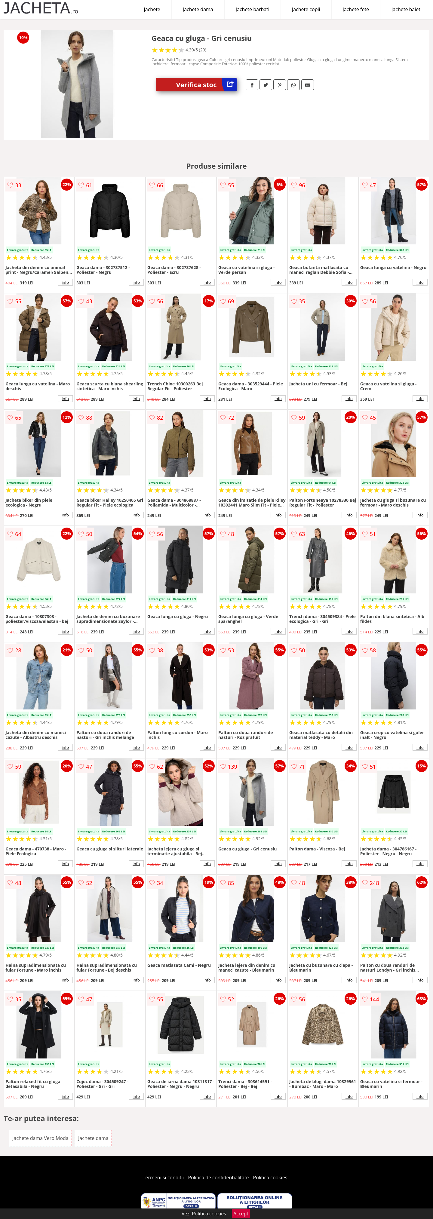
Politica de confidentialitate (218, 1177)
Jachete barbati (252, 9)
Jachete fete (356, 9)
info (65, 282)
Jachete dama (198, 9)
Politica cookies (270, 1177)
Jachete (152, 9)
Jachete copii (306, 9)
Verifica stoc (206, 84)
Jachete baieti (407, 9)
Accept (240, 1213)
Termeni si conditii (163, 1177)
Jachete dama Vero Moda (40, 1138)
